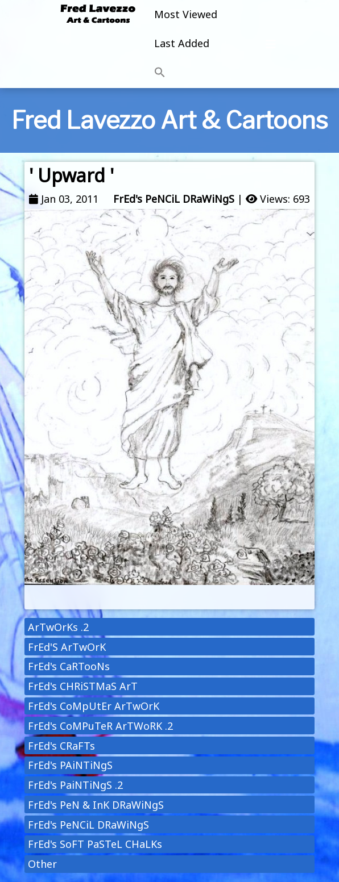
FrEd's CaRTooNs (69, 666)
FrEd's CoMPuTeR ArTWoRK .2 (100, 726)
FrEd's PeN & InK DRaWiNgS (96, 805)
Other (42, 864)
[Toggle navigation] (270, 44)
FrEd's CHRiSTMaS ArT (83, 686)
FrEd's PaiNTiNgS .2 (75, 785)
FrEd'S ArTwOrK (67, 647)
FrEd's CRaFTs (61, 746)
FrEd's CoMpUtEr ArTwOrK (93, 706)
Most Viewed (185, 14)
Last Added (181, 43)
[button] (186, 72)
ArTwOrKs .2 (58, 627)
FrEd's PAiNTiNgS (70, 765)
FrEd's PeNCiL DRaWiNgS (173, 199)
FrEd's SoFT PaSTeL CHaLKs (95, 844)
